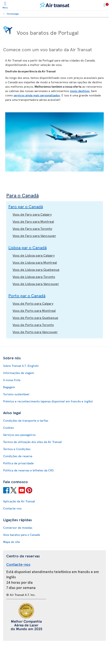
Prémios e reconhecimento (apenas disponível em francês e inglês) (48, 401)
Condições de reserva (17, 456)
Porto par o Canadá (26, 295)
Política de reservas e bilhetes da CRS (28, 470)
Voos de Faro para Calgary (32, 214)
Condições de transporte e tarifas (25, 420)
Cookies (8, 428)
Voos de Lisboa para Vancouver (36, 283)
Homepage (13, 13)
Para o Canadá (22, 195)
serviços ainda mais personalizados (37, 95)
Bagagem (9, 387)
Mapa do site (11, 542)
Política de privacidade (18, 463)
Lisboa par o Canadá (27, 247)
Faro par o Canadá (25, 206)
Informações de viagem (18, 373)
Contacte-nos (12, 508)
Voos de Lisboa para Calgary (34, 255)
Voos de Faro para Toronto (32, 228)
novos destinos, (80, 91)
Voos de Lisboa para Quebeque (36, 269)
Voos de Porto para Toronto (33, 324)
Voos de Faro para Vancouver (34, 235)
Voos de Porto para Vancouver (35, 331)
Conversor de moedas (17, 528)
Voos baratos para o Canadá (21, 535)
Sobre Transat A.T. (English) (20, 366)
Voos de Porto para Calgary (33, 303)
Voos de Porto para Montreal (34, 310)
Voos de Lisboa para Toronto (34, 276)
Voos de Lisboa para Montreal (35, 262)
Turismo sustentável (16, 394)
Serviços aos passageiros (19, 435)
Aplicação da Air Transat (19, 501)
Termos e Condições (16, 449)
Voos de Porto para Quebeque (35, 317)
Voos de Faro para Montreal (33, 221)
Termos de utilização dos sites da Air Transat (32, 442)
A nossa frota (11, 380)
